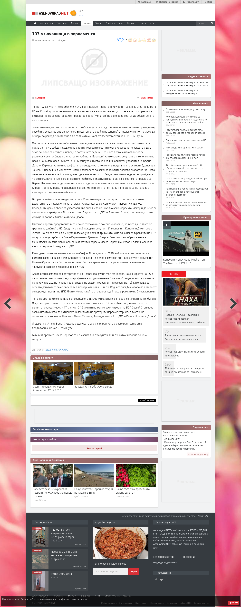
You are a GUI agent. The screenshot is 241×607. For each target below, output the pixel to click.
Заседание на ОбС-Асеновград (93, 386)
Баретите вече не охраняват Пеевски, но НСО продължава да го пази (52, 492)
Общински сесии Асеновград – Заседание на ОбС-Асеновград (182, 92)
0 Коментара (147, 97)
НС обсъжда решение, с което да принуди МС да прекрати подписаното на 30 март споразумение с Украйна (186, 119)
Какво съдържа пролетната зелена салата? (133, 490)
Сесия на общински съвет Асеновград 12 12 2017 (48, 388)
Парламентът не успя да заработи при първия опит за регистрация (186, 180)
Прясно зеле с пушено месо (109, 563)
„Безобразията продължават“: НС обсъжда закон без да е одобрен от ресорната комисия (184, 167)
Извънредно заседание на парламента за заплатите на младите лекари (186, 203)
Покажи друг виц (198, 454)
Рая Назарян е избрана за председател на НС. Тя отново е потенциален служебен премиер (187, 191)
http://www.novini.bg (56, 349)
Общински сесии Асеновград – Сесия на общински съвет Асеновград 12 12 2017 (187, 84)
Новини (87, 23)
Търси (134, 572)
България (40, 97)
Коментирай (94, 448)
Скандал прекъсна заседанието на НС (186, 140)
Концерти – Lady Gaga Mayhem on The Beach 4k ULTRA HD (184, 261)
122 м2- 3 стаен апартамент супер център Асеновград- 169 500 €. (63, 535)
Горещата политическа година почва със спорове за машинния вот (185, 156)
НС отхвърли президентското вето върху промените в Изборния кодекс (185, 131)
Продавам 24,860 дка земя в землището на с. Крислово (64, 555)
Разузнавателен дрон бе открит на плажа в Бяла (93, 490)
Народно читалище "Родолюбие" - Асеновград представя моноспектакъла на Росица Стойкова (185, 318)
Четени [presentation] (174, 274)
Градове (142, 23)
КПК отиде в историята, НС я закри (184, 147)
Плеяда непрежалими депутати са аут (186, 109)
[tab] (174, 275)
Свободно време (114, 23)
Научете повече (79, 599)
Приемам (233, 603)
